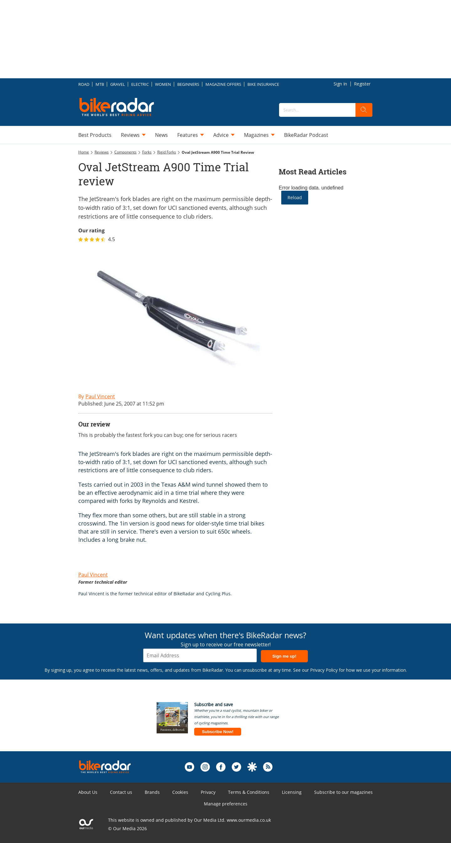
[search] (363, 110)
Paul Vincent (93, 574)
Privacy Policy (324, 670)
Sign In (340, 84)
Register (362, 84)
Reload (295, 197)
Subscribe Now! (218, 731)
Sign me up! (284, 656)
